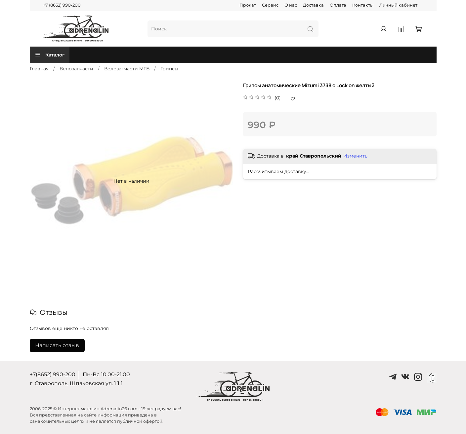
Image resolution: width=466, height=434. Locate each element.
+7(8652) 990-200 (52, 374)
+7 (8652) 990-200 (62, 5)
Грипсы (169, 69)
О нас (290, 5)
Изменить (355, 156)
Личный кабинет (398, 5)
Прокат (247, 5)
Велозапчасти (76, 69)
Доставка (313, 5)
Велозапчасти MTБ (126, 69)
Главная (39, 69)
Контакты (362, 5)
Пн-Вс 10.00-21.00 (106, 374)
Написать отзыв (57, 345)
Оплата (338, 5)
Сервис (270, 5)
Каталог (50, 55)
